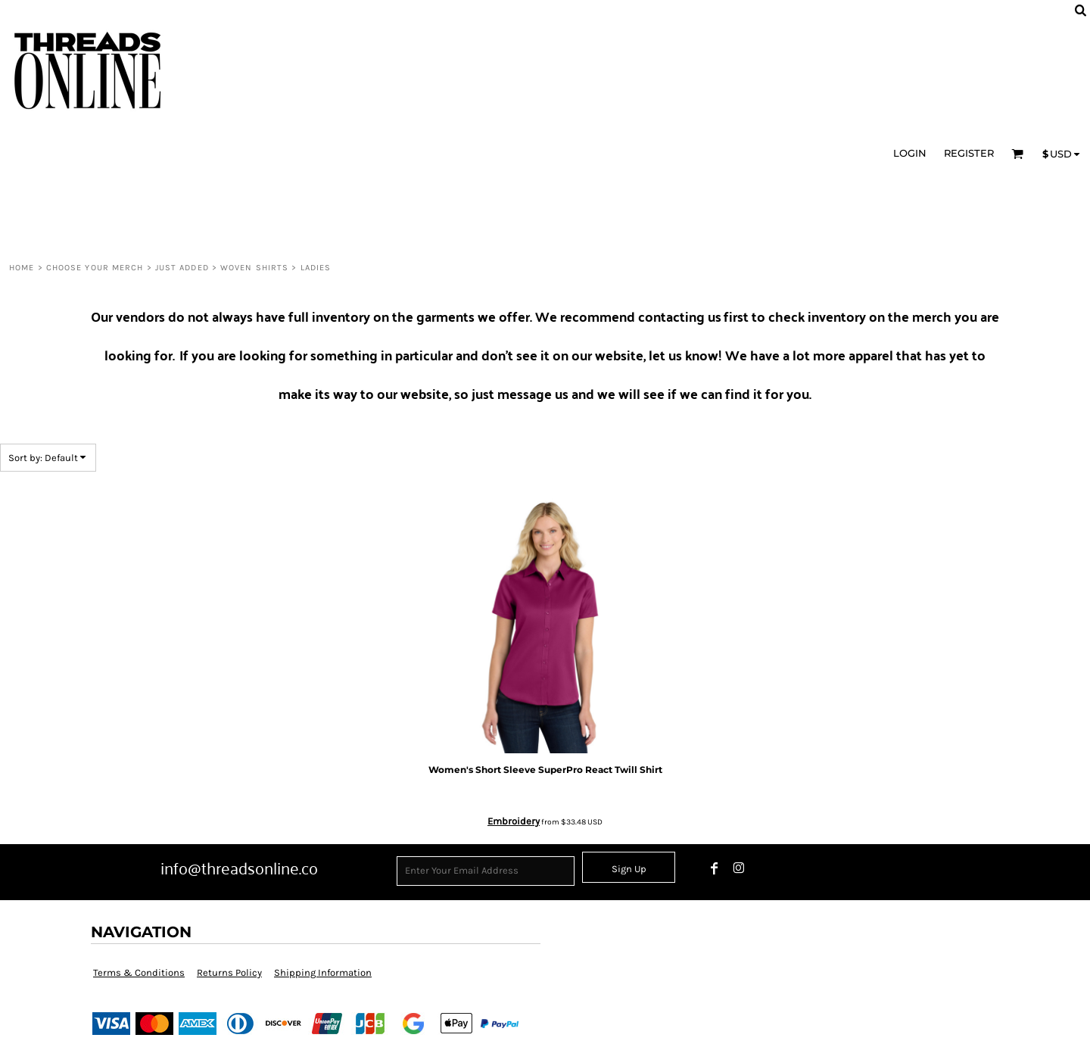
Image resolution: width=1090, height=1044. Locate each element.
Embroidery (513, 821)
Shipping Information (323, 972)
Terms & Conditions (139, 972)
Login (909, 153)
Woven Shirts (254, 268)
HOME (21, 268)
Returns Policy (229, 972)
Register (969, 153)
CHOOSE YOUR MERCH (95, 268)
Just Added (182, 268)
